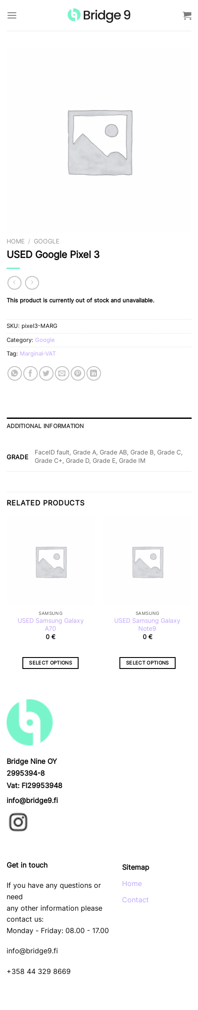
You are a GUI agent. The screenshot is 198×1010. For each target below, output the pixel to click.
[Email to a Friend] (62, 373)
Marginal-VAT (38, 353)
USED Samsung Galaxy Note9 (147, 624)
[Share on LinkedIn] (93, 373)
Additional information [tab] (45, 426)
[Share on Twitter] (46, 373)
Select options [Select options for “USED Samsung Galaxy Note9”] (147, 663)
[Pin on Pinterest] (78, 373)
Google (46, 241)
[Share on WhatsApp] (14, 373)
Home (16, 241)
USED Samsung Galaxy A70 (51, 624)
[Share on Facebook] (30, 373)
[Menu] (12, 15)
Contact (135, 899)
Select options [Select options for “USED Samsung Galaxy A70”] (50, 663)
